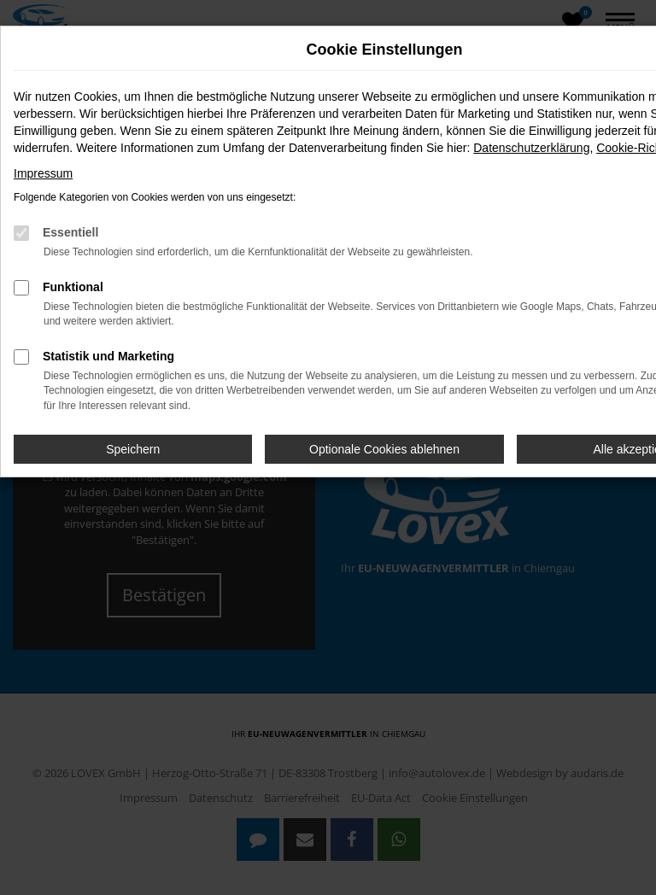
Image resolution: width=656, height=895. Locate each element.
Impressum (43, 173)
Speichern (133, 449)
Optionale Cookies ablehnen (384, 449)
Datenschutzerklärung (531, 148)
